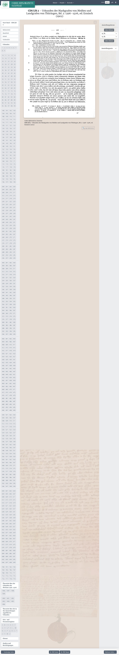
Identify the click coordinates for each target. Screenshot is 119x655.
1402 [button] (12, 598)
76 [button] (5, 94)
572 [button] (3, 468)
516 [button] (3, 427)
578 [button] (10, 471)
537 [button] (7, 442)
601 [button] (7, 491)
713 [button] (7, 576)
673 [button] (7, 544)
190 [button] (10, 176)
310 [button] (10, 269)
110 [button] (10, 116)
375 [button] (14, 316)
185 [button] (7, 173)
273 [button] (7, 240)
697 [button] (7, 562)
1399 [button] (3, 594)
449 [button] (7, 374)
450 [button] (10, 374)
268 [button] (3, 237)
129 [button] (7, 131)
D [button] (10, 625)
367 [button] (14, 310)
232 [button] (3, 210)
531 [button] (14, 436)
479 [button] (14, 395)
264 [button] (3, 234)
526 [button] (10, 433)
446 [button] (10, 371)
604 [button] (3, 494)
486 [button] (10, 401)
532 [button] (3, 439)
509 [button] (7, 421)
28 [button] (11, 64)
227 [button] (14, 204)
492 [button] (3, 407)
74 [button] (14, 91)
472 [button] (3, 392)
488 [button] (3, 404)
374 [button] (10, 316)
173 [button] (7, 164)
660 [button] (3, 536)
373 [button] (7, 316)
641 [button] (7, 521)
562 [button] (10, 459)
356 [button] (3, 304)
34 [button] (14, 67)
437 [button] (7, 365)
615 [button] (14, 500)
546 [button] (10, 448)
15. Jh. (104, 36)
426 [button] (10, 357)
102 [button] (10, 110)
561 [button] (7, 459)
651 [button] (14, 527)
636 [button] (3, 518)
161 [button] (7, 155)
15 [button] (2, 58)
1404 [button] (7, 601)
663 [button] (14, 536)
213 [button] (7, 195)
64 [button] (14, 85)
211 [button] (14, 192)
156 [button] (3, 152)
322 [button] (10, 277)
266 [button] (10, 234)
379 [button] (14, 319)
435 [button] (14, 363)
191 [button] (14, 176)
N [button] (2, 631)
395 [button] (14, 331)
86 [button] (5, 100)
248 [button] (3, 222)
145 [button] (7, 143)
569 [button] (7, 465)
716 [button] (3, 579)
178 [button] (10, 167)
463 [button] (14, 383)
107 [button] (14, 113)
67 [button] (8, 88)
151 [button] (14, 146)
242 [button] (10, 216)
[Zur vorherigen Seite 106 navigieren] (8, 652)
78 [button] (11, 94)
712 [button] (3, 576)
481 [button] (7, 398)
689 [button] (7, 556)
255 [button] (14, 225)
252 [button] (3, 225)
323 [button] (14, 277)
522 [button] (10, 430)
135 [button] (14, 134)
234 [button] (10, 210)
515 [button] (14, 424)
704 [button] (3, 570)
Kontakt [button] (70, 3)
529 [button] (7, 436)
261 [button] (7, 231)
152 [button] (3, 149)
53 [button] (11, 79)
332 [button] (3, 286)
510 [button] (10, 421)
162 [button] (10, 155)
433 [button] (7, 363)
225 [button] (7, 204)
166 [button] (10, 158)
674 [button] (10, 544)
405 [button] (7, 342)
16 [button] (5, 58)
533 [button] (7, 439)
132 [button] (3, 134)
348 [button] (3, 298)
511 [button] (14, 421)
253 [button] (7, 225)
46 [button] (5, 76)
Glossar (5, 638)
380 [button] (3, 322)
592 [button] (3, 483)
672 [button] (3, 544)
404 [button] (3, 342)
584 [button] (3, 477)
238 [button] (10, 213)
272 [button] (3, 240)
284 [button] (3, 249)
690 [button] (10, 556)
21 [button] (5, 61)
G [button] (2, 628)
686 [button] (10, 553)
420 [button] (3, 354)
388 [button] (3, 328)
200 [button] (3, 187)
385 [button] (7, 325)
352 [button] (3, 301)
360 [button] (3, 307)
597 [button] (7, 486)
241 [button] (7, 216)
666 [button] (10, 539)
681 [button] (7, 550)
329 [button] (7, 283)
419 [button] (14, 351)
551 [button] (14, 451)
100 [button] (3, 110)
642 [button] (10, 521)
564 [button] (3, 462)
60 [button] (2, 85)
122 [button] (10, 125)
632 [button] (3, 515)
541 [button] (7, 445)
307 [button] (14, 266)
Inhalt (5, 36)
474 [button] (10, 392)
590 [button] (10, 480)
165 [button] (7, 158)
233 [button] (7, 210)
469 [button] (7, 389)
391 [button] (14, 328)
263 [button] (14, 231)
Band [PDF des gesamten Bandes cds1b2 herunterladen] (65, 652)
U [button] (2, 634)
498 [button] (10, 410)
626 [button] (10, 509)
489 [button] (7, 404)
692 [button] (3, 559)
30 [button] (2, 67)
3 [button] (6, 48)
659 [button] (14, 533)
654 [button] (10, 530)
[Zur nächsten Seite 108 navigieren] (110, 652)
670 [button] (10, 541)
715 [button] (14, 576)
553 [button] (7, 453)
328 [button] (3, 283)
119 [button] (14, 122)
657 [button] (7, 533)
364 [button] (3, 310)
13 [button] (11, 55)
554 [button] (10, 453)
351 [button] (14, 298)
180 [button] (3, 170)
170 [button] (10, 161)
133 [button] (7, 134)
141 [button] (7, 140)
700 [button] (3, 567)
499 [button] (14, 410)
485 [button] (7, 401)
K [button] (10, 628)
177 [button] (7, 167)
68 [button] (11, 88)
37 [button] (8, 70)
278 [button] (10, 243)
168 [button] (3, 161)
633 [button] (7, 515)
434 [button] (10, 363)
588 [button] (3, 480)
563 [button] (14, 459)
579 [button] (14, 471)
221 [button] (7, 201)
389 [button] (7, 328)
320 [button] (3, 277)
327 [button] (14, 280)
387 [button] (14, 325)
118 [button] (10, 122)
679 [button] (14, 547)
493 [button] (7, 407)
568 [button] (3, 465)
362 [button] (10, 307)
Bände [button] (55, 3)
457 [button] (7, 380)
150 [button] (10, 146)
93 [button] (11, 103)
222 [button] (10, 201)
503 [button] (14, 415)
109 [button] (7, 116)
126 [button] (10, 128)
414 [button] (10, 348)
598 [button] (10, 486)
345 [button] (7, 295)
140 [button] (3, 140)
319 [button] (14, 275)
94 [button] (14, 103)
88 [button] (11, 100)
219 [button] (14, 198)
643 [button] (14, 521)
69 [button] (14, 88)
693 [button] (7, 559)
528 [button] (3, 436)
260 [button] (3, 231)
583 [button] (14, 474)
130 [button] (10, 131)
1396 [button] (3, 591)
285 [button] (7, 249)
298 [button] (10, 258)
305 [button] (7, 266)
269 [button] (7, 237)
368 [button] (3, 313)
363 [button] (14, 307)
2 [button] (4, 48)
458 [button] (10, 380)
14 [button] (14, 55)
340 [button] (3, 292)
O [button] (4, 631)
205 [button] (7, 189)
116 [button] (3, 122)
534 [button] (10, 439)
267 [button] (14, 234)
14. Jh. (104, 33)
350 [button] (10, 298)
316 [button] (3, 275)
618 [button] (10, 503)
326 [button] (10, 280)
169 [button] (7, 161)
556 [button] (3, 456)
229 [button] (7, 207)
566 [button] (10, 462)
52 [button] (8, 79)
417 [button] (7, 351)
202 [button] (10, 187)
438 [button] (10, 365)
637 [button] (7, 518)
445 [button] (7, 371)
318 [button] (10, 275)
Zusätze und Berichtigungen (8, 644)
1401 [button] (7, 598)
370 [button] (10, 313)
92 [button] (8, 103)
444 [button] (3, 371)
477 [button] (7, 395)
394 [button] (10, 331)
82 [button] (8, 97)
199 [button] (14, 182)
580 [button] (3, 474)
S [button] (14, 631)
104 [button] (3, 113)
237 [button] (7, 213)
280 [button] (3, 246)
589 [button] (7, 480)
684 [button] (3, 553)
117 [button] (7, 122)
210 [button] (10, 192)
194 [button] (10, 179)
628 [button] (3, 512)
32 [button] (8, 67)
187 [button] (14, 173)
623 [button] (14, 506)
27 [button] (8, 64)
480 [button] (3, 398)
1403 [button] (3, 601)
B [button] (4, 625)
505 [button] (7, 418)
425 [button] (7, 357)
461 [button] (7, 383)
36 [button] (5, 70)
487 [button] (14, 401)
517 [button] (7, 427)
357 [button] (7, 304)
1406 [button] (3, 604)
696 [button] (3, 562)
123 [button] (14, 125)
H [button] (4, 628)
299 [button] (14, 258)
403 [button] (14, 339)
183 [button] (14, 170)
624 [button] (3, 509)
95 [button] (2, 106)
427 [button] (14, 357)
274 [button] (10, 240)
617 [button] (7, 503)
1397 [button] (7, 591)
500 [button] (3, 415)
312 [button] (3, 272)
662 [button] (10, 536)
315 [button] (14, 272)
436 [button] (3, 365)
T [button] (16, 631)
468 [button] (3, 389)
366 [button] (10, 310)
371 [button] (14, 313)
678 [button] (10, 547)
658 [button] (10, 533)
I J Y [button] (8, 628)
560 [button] (3, 459)
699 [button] (14, 562)
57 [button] (8, 82)
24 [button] (14, 61)
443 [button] (14, 368)
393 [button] (7, 331)
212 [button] (3, 195)
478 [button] (10, 395)
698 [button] (10, 562)
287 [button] (14, 249)
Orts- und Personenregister (8, 620)
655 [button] (14, 530)
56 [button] (5, 82)
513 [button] (7, 424)
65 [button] (2, 88)
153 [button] (7, 149)
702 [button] (10, 567)
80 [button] (2, 97)
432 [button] (3, 363)
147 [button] (14, 143)
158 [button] (10, 152)
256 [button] (3, 228)
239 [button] (14, 213)
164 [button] (3, 158)
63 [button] (11, 85)
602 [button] (10, 491)
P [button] (7, 631)
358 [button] (10, 304)
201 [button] (7, 187)
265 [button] (7, 234)
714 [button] (10, 576)
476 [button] (3, 395)
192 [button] (3, 179)
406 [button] (10, 342)
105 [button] (7, 113)
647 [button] (14, 524)
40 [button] (2, 73)
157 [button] (7, 152)
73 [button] (11, 91)
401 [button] (7, 339)
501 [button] (7, 415)
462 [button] (10, 383)
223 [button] (14, 201)
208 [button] (3, 192)
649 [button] (7, 527)
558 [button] (10, 456)
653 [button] (7, 530)
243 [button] (14, 216)
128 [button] (3, 131)
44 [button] (14, 73)
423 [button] (14, 354)
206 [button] (10, 189)
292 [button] (3, 255)
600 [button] (3, 491)
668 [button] (3, 541)
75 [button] (2, 94)
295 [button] (14, 255)
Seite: (103, 2)
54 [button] (14, 79)
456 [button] (3, 380)
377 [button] (7, 319)
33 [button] (11, 67)
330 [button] (10, 283)
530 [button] (10, 436)
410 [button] (10, 345)
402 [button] (10, 339)
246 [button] (10, 219)
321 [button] (7, 277)
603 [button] (14, 491)
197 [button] (7, 182)
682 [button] (10, 550)
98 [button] (11, 106)
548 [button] (3, 451)
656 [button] (3, 533)
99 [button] (14, 106)
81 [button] (5, 97)
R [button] (12, 631)
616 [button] (3, 503)
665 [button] (7, 539)
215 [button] (14, 195)
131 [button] (14, 131)
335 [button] (14, 286)
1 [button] (2, 48)
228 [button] (3, 207)
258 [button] (10, 228)
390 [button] (10, 328)
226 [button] (10, 204)
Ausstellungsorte (107, 48)
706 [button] (10, 570)
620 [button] (3, 506)
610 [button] (10, 497)
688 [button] (3, 556)
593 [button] (7, 483)
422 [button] (10, 354)
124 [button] (3, 128)
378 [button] (10, 319)
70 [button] (2, 91)
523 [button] (14, 430)
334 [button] (10, 286)
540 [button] (3, 445)
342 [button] (10, 292)
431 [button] (14, 360)
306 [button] (10, 266)
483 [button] (14, 398)
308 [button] (3, 269)
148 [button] (3, 146)
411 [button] (14, 345)
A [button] (2, 625)
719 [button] (14, 579)
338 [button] (10, 289)
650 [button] (10, 527)
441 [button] (7, 368)
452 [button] (3, 377)
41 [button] (5, 73)
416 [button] (3, 351)
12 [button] (8, 55)
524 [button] (3, 433)
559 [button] (14, 456)
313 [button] (7, 272)
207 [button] (14, 189)
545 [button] (7, 448)
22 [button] (8, 61)
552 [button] (3, 453)
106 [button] (10, 113)
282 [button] (10, 246)
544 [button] (3, 448)
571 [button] (14, 465)
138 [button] (10, 137)
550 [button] (10, 451)
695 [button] (14, 559)
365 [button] (7, 310)
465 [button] (7, 386)
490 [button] (10, 404)
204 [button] (3, 189)
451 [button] (14, 374)
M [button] (15, 628)
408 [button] (3, 345)
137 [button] (7, 137)
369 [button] (7, 313)
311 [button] (14, 269)
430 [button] (10, 360)
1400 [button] (3, 598)
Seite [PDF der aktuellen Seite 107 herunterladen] (54, 652)
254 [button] (10, 225)
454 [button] (10, 377)
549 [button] (7, 451)
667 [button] (14, 539)
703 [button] (14, 567)
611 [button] (14, 497)
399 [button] (14, 334)
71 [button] (5, 91)
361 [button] (7, 307)
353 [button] (7, 301)
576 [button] (3, 471)
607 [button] (14, 494)
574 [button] (10, 468)
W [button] (7, 634)
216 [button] (3, 198)
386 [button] (10, 325)
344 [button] (3, 295)
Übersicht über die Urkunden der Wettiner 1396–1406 (10, 585)
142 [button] (10, 140)
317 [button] (7, 275)
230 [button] (10, 207)
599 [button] (14, 486)
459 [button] (14, 380)
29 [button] (14, 64)
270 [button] (10, 237)
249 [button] (7, 222)
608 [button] (3, 497)
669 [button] (7, 541)
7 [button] (15, 48)
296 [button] (3, 258)
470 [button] (10, 389)
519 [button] (14, 427)
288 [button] (3, 252)
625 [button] (7, 509)
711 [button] (14, 573)
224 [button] (3, 204)
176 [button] (3, 167)
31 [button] (5, 67)
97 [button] (8, 106)
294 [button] (10, 255)
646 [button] (10, 524)
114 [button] (10, 119)
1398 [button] (12, 591)
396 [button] (3, 334)
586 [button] (10, 477)
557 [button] (7, 456)
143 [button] (14, 140)
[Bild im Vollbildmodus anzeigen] (95, 22)
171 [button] (14, 161)
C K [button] (8, 625)
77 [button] (8, 94)
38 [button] (11, 70)
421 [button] (7, 354)
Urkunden (6, 44)
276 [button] (3, 243)
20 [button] (2, 61)
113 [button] (7, 119)
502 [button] (10, 415)
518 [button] (10, 427)
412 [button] (3, 348)
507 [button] (14, 418)
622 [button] (10, 506)
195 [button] (14, 179)
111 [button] (14, 116)
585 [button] (7, 477)
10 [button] (2, 55)
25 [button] (2, 64)
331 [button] (14, 283)
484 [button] (3, 401)
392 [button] (3, 331)
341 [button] (7, 292)
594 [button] (10, 483)
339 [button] (14, 289)
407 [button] (14, 342)
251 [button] (14, 222)
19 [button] (14, 58)
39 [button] (14, 70)
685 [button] (7, 553)
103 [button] (14, 110)
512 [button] (3, 424)
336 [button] (3, 289)
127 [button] (14, 128)
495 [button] (14, 407)
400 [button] (3, 339)
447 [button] (14, 371)
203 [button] (14, 187)
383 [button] (14, 322)
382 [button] (10, 322)
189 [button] (7, 176)
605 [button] (7, 494)
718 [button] (10, 579)
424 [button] (3, 357)
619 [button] (14, 503)
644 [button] (3, 524)
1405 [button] (12, 601)
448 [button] (3, 374)
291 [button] (14, 252)
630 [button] (10, 512)
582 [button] (10, 474)
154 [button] (10, 149)
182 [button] (10, 170)
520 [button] (3, 430)
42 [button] (8, 73)
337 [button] (7, 289)
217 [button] (7, 198)
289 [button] (7, 252)
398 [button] (10, 334)
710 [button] (10, 573)
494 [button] (10, 407)
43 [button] (11, 73)
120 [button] (3, 125)
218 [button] (10, 198)
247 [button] (14, 219)
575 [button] (14, 468)
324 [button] (3, 280)
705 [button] (7, 570)
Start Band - (9, 23)
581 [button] (7, 474)
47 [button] (8, 76)
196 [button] (3, 182)
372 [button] (3, 316)
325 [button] (7, 280)
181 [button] (7, 170)
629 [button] (7, 512)
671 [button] (14, 541)
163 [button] (14, 155)
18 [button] (11, 58)
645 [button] (7, 524)
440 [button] (3, 368)
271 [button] (14, 237)
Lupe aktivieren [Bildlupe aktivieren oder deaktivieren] (88, 128)
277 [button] (7, 243)
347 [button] (14, 295)
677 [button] (7, 547)
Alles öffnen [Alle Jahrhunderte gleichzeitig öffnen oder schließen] (109, 30)
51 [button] (5, 79)
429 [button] (7, 360)
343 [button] (14, 292)
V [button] (4, 634)
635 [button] (14, 515)
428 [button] (3, 360)
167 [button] (14, 158)
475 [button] (14, 392)
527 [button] (14, 433)
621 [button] (7, 506)
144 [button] (3, 143)
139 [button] (14, 137)
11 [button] (5, 55)
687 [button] (14, 553)
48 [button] (11, 76)
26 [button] (5, 64)
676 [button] (3, 547)
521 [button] (7, 430)
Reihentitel (6, 30)
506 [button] (10, 418)
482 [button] (10, 398)
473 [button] (7, 392)
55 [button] (2, 82)
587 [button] (14, 477)
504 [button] (3, 418)
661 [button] (7, 536)
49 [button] (14, 76)
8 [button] (2, 51)
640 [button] (3, 521)
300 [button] (3, 263)
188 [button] (3, 176)
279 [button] (14, 243)
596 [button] (3, 486)
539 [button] (14, 442)
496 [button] (3, 410)
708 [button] (3, 573)
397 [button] (7, 334)
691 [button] (14, 556)
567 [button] (14, 462)
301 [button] (7, 263)
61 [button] (5, 85)
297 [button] (7, 258)
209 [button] (7, 192)
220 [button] (3, 201)
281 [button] (7, 246)
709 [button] (7, 573)
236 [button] (3, 213)
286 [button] (10, 249)
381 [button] (7, 322)
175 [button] (14, 164)
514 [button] (10, 424)
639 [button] (14, 518)
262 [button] (10, 231)
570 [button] (10, 465)
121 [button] (7, 125)
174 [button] (10, 164)
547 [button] (14, 448)
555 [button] (14, 453)
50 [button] (2, 79)
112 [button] (3, 119)
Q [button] (9, 631)
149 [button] (7, 146)
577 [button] (7, 471)
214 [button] (10, 195)
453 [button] (7, 377)
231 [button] (14, 207)
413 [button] (7, 348)
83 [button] (11, 97)
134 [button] (10, 134)
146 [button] (10, 143)
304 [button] (3, 266)
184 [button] (3, 173)
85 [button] (2, 100)
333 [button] (7, 286)
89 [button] (14, 100)
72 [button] (8, 91)
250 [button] (10, 222)
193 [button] (7, 179)
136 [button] (3, 137)
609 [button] (7, 497)
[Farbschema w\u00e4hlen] (116, 2)
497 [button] (7, 410)
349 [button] (7, 298)
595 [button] (14, 483)
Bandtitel (6, 33)
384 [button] (3, 325)
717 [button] (7, 579)
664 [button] (3, 539)
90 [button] (2, 103)
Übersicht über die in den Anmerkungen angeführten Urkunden (10, 612)
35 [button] (2, 70)
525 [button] (7, 433)
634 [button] (10, 515)
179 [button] (14, 167)
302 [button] (10, 263)
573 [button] (7, 468)
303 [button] (14, 263)
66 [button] (5, 88)
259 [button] (14, 228)
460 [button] (3, 383)
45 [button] (2, 76)
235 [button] (14, 210)
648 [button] (3, 527)
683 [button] (14, 550)
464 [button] (3, 386)
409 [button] (7, 345)
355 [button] (14, 301)
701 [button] (7, 567)
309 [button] (7, 269)
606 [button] (10, 494)
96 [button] (5, 106)
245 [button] (7, 219)
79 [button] (14, 94)
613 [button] (7, 500)
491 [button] (14, 404)
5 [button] (11, 48)
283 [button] (14, 246)
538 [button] (10, 442)
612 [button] (3, 500)
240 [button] (3, 216)
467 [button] (14, 386)
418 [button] (10, 351)
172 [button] (3, 164)
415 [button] (14, 348)
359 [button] (14, 304)
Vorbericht (6, 39)
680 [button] (3, 550)
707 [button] (14, 570)
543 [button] (14, 445)
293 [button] (7, 255)
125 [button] (7, 128)
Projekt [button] (62, 3)
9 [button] (4, 51)
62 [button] (8, 85)
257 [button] (7, 228)
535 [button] (14, 439)
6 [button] (13, 48)
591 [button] (14, 480)
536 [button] (3, 442)
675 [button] (14, 544)
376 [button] (3, 319)
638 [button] (10, 518)
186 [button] (10, 173)
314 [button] (10, 272)
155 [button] (14, 149)
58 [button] (11, 82)
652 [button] (3, 530)
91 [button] (5, 103)
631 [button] (14, 512)
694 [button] (10, 559)
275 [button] (14, 240)
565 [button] (7, 462)
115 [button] (14, 119)
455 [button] (14, 377)
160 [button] (3, 155)
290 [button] (10, 252)
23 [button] (11, 61)
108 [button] (3, 116)
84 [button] (14, 97)
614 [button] (10, 500)
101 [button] (7, 110)
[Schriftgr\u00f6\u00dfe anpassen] (112, 2)
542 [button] (10, 445)
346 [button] (10, 295)
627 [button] (14, 509)
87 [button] (8, 100)
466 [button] (10, 386)
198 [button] (10, 182)
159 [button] (14, 152)
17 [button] (8, 58)
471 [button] (14, 389)
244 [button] (3, 219)
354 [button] (10, 301)
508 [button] (3, 421)
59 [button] (14, 82)
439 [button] (14, 365)
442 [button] (10, 368)
